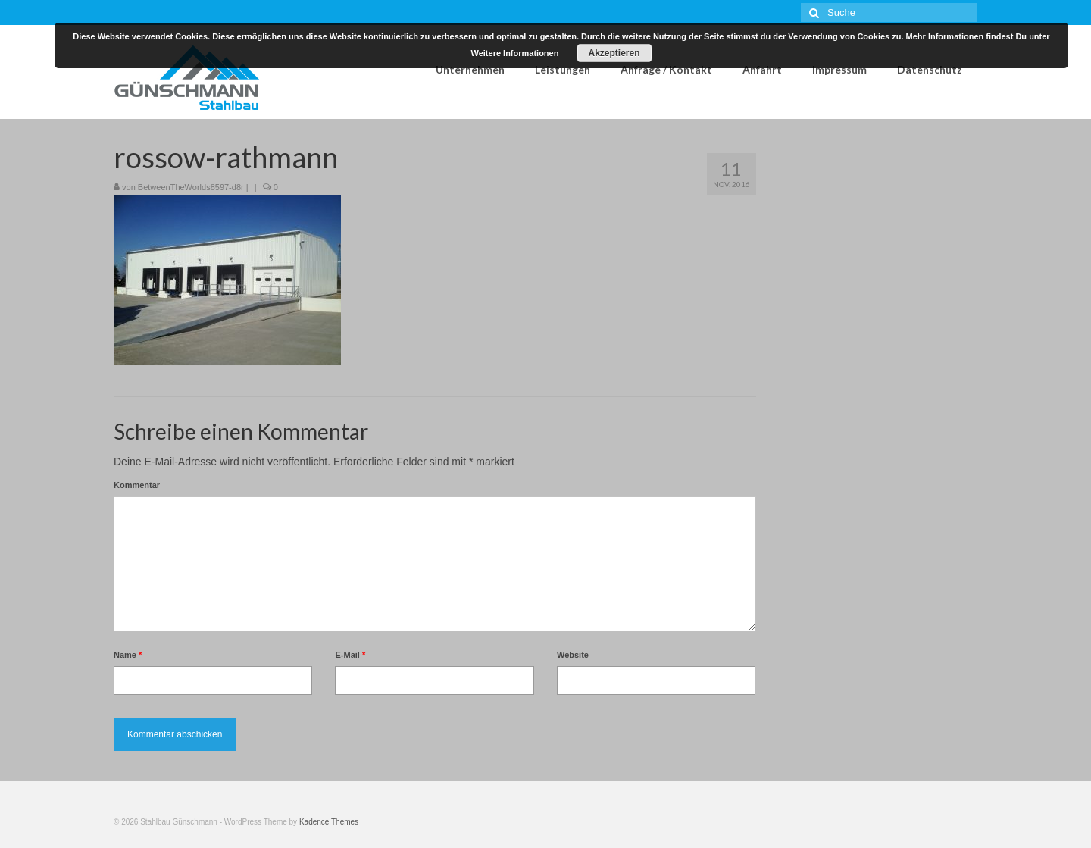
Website (573, 654)
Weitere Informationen (515, 53)
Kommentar (137, 485)
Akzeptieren (613, 53)
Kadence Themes (328, 822)
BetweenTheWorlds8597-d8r (191, 187)
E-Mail (350, 654)
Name (128, 654)
